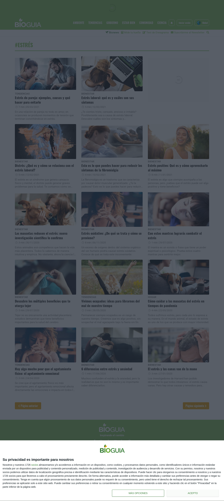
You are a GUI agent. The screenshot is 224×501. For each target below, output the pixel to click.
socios (34, 465)
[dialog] (112, 471)
